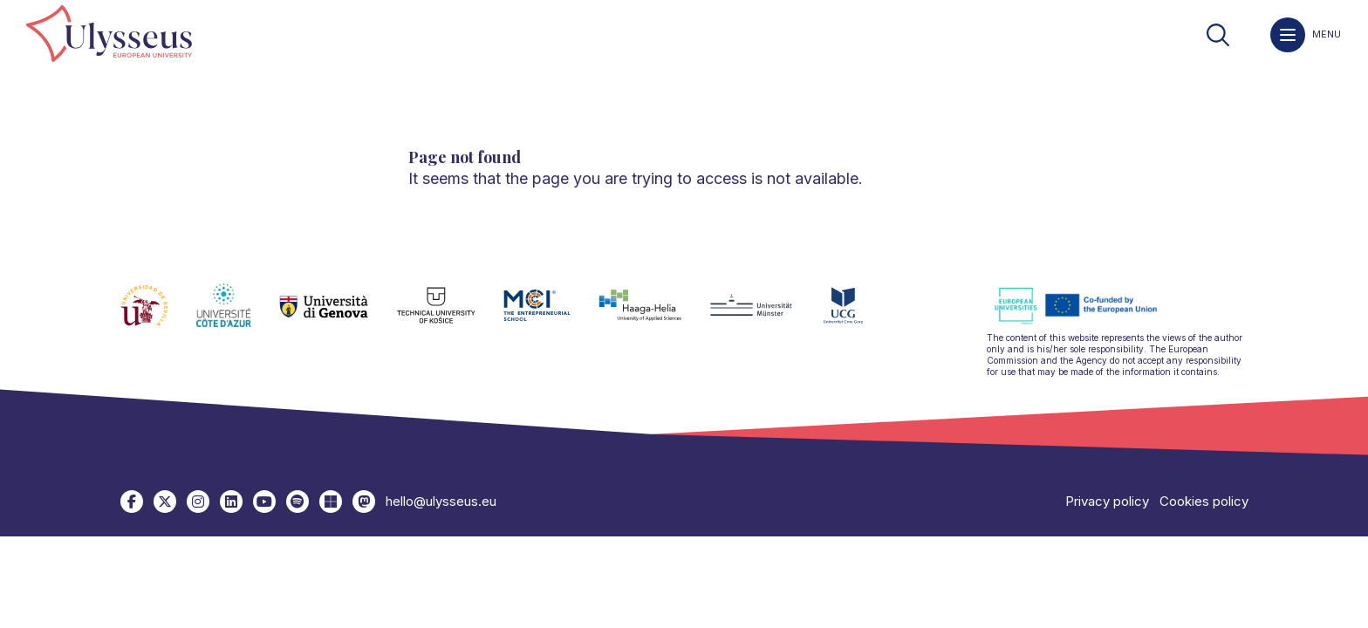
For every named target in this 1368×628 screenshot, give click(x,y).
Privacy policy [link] (1107, 501)
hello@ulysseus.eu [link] (441, 501)
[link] (109, 35)
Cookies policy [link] (1203, 501)
